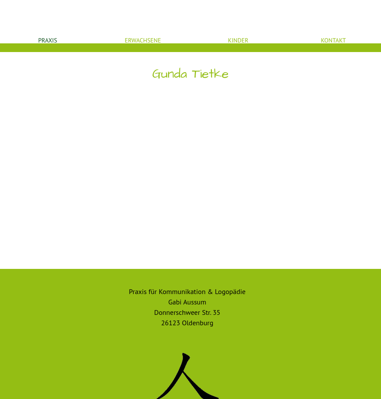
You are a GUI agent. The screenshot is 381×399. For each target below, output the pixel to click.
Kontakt (333, 40)
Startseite (190, 9)
